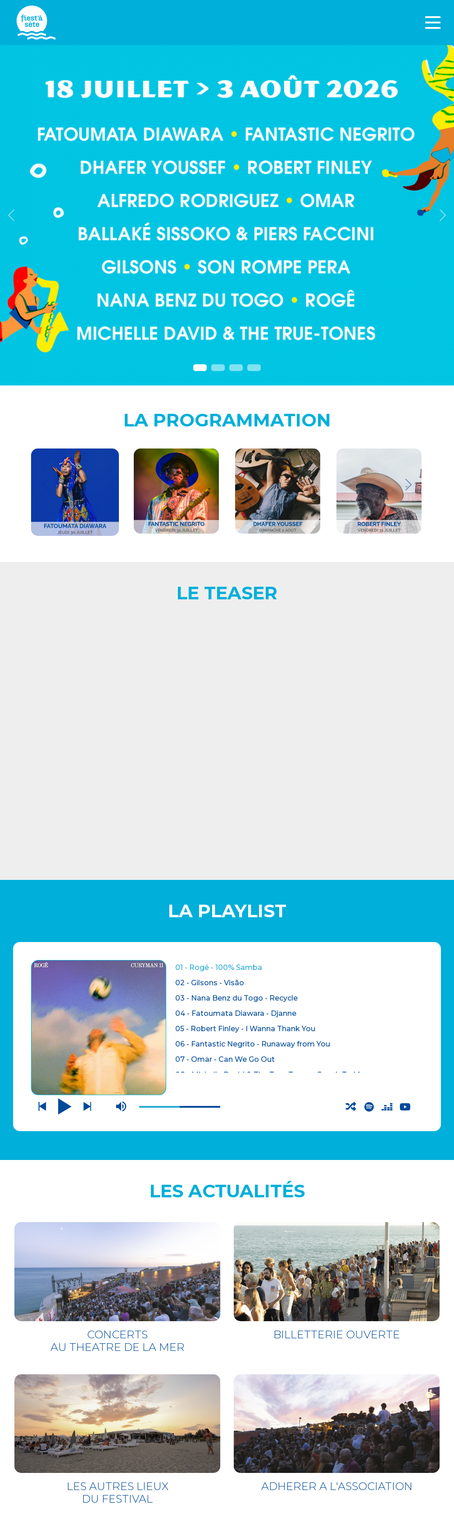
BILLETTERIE (63, 1374)
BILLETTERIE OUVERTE (336, 1003)
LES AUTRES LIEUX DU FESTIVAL (117, 1162)
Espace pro (262, 1399)
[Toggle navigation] (432, 22)
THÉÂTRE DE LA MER (86, 1392)
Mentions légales (277, 1387)
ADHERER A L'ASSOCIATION (337, 1155)
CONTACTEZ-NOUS (274, 1375)
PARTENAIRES (265, 1412)
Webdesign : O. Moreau (283, 1503)
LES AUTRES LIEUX (79, 1410)
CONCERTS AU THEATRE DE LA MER (117, 1010)
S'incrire (258, 1482)
